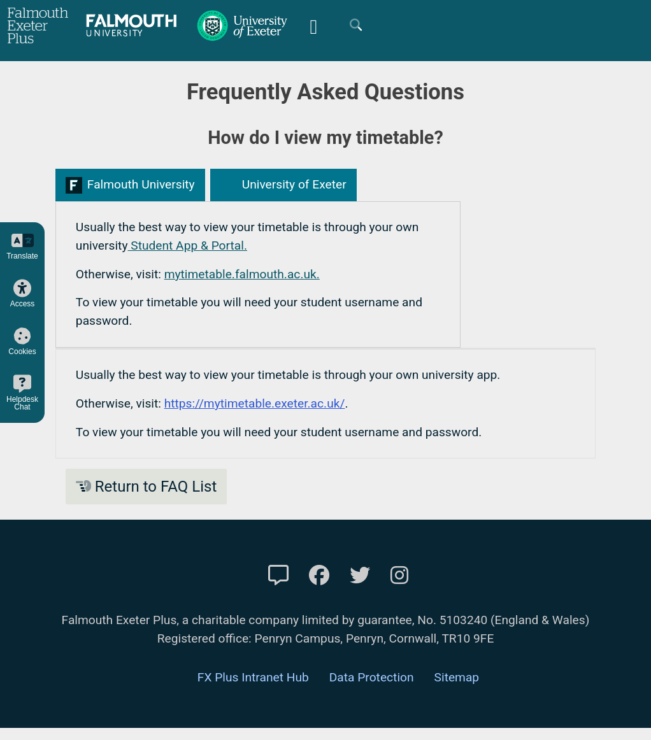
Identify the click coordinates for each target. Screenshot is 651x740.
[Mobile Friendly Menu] (313, 25)
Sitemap (457, 677)
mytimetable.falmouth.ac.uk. (242, 274)
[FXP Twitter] (360, 576)
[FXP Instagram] (399, 576)
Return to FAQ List (146, 486)
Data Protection (371, 677)
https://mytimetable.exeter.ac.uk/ (254, 403)
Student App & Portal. (187, 245)
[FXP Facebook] (319, 576)
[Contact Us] (278, 576)
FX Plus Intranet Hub (253, 677)
